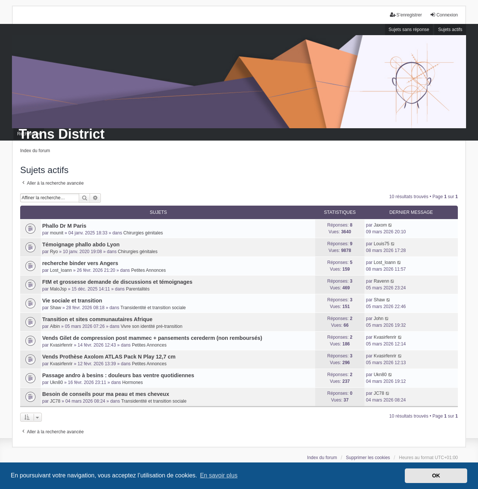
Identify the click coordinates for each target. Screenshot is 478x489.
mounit (56, 233)
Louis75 (381, 243)
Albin (55, 326)
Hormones (132, 382)
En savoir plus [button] (219, 475)
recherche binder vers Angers (80, 263)
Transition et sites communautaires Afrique (97, 319)
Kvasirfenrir (61, 345)
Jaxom (380, 225)
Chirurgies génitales (143, 233)
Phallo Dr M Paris (64, 226)
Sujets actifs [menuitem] (450, 29)
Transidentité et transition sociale (153, 307)
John (379, 318)
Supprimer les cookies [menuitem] (368, 457)
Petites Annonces (148, 270)
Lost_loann (61, 270)
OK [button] (436, 476)
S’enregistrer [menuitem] (406, 15)
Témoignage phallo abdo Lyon (81, 244)
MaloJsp (58, 289)
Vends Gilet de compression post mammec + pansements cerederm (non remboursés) (152, 338)
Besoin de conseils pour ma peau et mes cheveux (105, 394)
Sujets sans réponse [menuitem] (409, 29)
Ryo (54, 251)
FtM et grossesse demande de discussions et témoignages (117, 282)
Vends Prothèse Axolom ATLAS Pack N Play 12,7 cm (109, 357)
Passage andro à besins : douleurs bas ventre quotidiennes (118, 375)
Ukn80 (56, 382)
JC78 (55, 401)
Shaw (55, 307)
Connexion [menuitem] (444, 15)
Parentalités (137, 289)
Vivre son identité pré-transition (151, 326)
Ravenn (381, 281)
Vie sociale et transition (72, 301)
